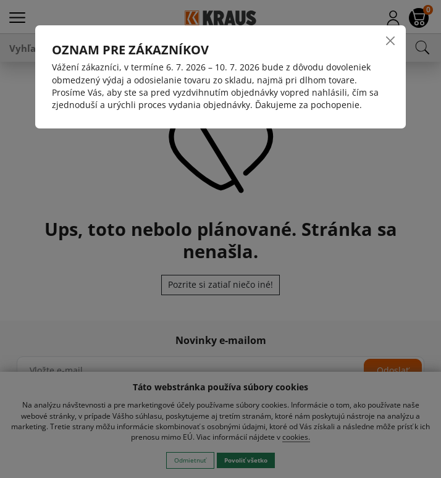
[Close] (390, 41)
